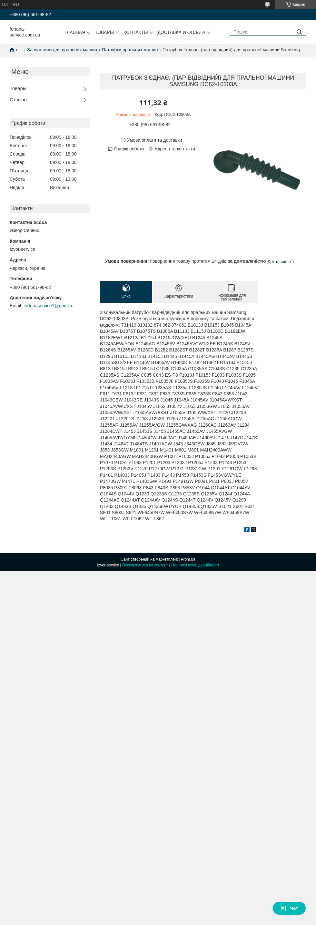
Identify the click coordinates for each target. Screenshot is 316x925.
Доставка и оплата (181, 32)
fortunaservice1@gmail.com (51, 305)
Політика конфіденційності (195, 565)
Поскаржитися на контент (145, 565)
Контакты (135, 32)
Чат (289, 908)
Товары (104, 32)
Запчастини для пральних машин (62, 49)
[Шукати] (299, 32)
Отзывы (18, 99)
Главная (74, 32)
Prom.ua (188, 559)
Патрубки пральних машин (130, 49)
